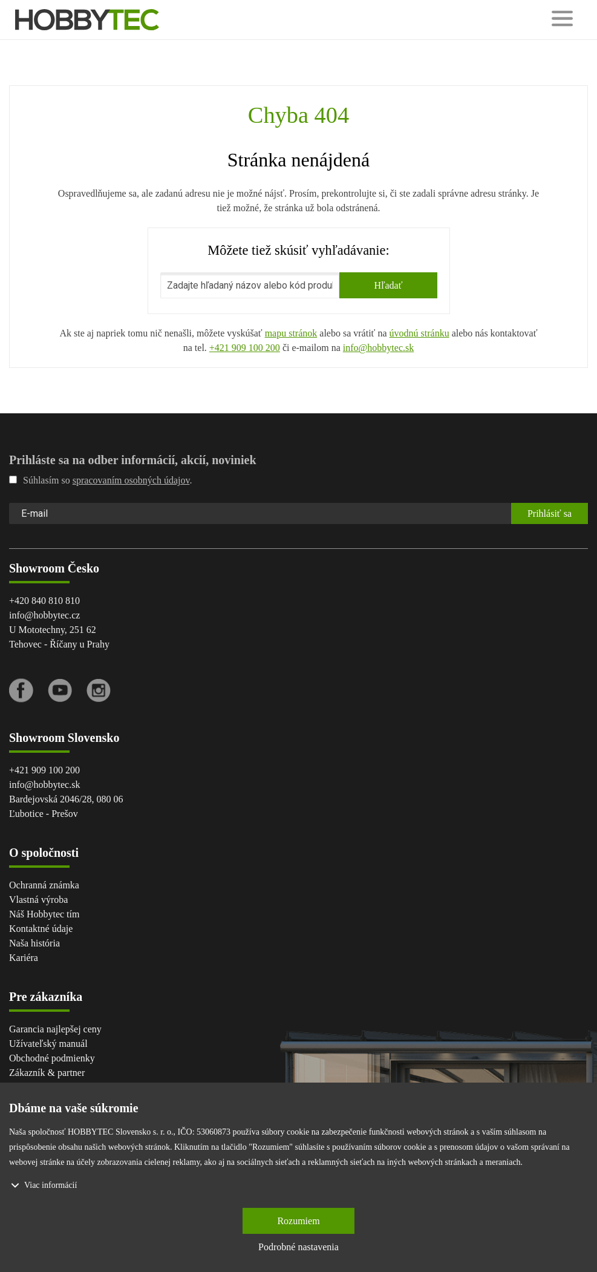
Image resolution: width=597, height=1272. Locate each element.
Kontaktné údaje (41, 928)
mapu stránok (291, 333)
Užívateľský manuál (48, 1043)
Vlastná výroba (38, 899)
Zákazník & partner (47, 1072)
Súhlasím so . (100, 480)
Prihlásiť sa (549, 513)
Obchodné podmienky (52, 1058)
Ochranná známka (44, 885)
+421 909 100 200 (244, 348)
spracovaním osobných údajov (131, 480)
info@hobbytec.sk (378, 348)
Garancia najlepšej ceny (55, 1029)
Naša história (34, 943)
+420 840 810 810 (44, 600)
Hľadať (388, 285)
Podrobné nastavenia (298, 1247)
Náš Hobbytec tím (44, 914)
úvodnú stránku (419, 333)
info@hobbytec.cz (44, 615)
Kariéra (23, 957)
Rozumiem (298, 1221)
